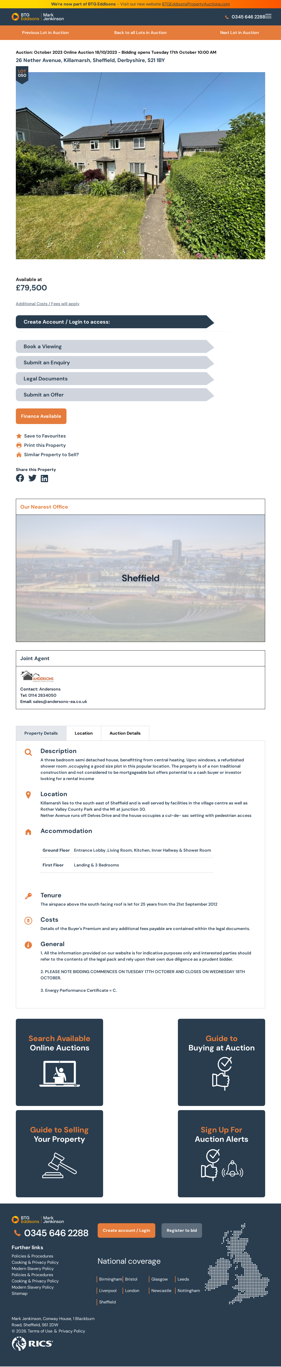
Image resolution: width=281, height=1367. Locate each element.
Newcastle (161, 1290)
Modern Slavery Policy (33, 1268)
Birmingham (110, 1279)
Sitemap (20, 1293)
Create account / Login (126, 1230)
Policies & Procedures (32, 1256)
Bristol (131, 1279)
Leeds (183, 1279)
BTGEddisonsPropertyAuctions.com (196, 4)
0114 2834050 (42, 695)
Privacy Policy (72, 1331)
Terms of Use (40, 1331)
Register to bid (182, 1230)
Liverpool (108, 1290)
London (132, 1290)
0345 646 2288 (244, 17)
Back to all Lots (140, 32)
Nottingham (189, 1290)
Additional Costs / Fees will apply (47, 303)
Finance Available (41, 416)
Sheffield (107, 1302)
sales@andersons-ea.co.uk (60, 701)
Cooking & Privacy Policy (35, 1262)
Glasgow (159, 1279)
